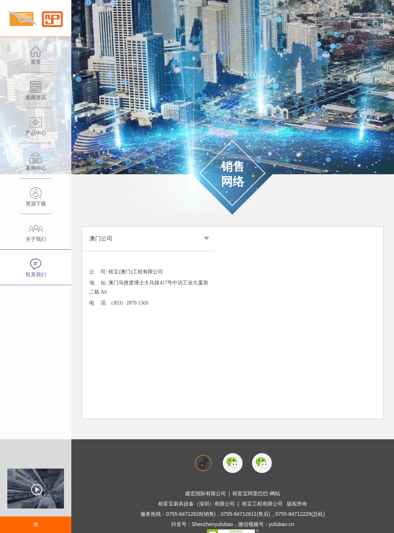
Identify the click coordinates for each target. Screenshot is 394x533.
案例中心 (36, 165)
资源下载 (36, 200)
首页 (36, 58)
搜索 (368, 24)
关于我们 (36, 236)
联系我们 (35, 271)
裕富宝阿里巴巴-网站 (256, 493)
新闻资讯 (36, 94)
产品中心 (36, 130)
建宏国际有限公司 (205, 493)
